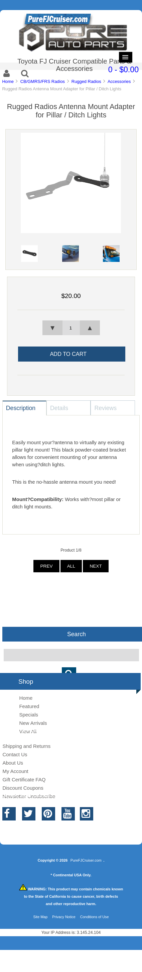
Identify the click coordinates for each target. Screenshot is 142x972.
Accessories (119, 81)
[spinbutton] (71, 327)
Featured (29, 706)
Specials (28, 714)
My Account (15, 771)
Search (76, 634)
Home (7, 81)
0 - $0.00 (123, 69)
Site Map (40, 917)
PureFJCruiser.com (86, 860)
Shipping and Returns (26, 746)
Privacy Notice (64, 917)
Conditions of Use (94, 917)
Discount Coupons (22, 788)
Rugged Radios (86, 81)
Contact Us (14, 754)
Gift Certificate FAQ (23, 779)
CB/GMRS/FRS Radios (42, 81)
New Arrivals (33, 723)
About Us (12, 763)
